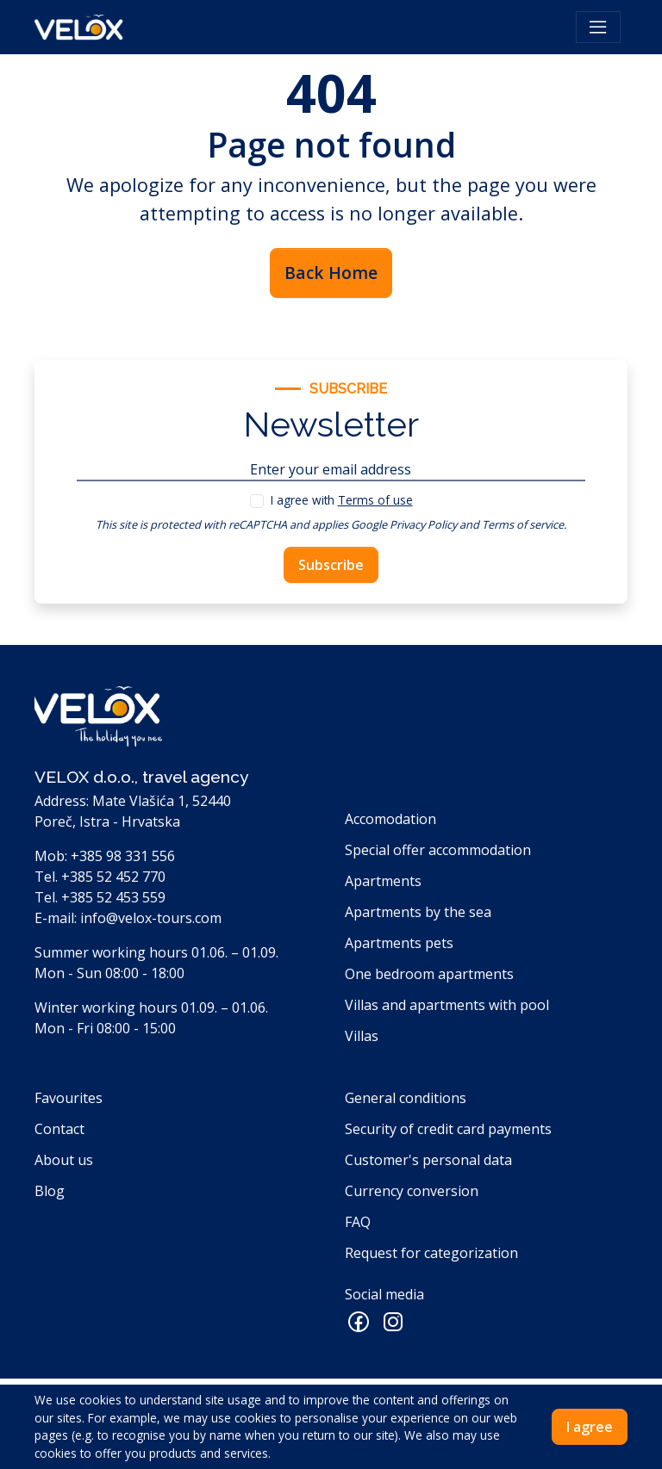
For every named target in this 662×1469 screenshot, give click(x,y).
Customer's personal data (428, 1159)
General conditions (405, 1097)
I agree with (342, 500)
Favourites (68, 1097)
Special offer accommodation (438, 849)
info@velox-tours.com (151, 917)
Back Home (331, 272)
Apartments (383, 880)
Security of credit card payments (448, 1128)
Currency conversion (411, 1190)
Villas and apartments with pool (447, 1004)
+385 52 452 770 (113, 876)
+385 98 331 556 (123, 855)
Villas (361, 1035)
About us (63, 1159)
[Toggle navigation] (598, 27)
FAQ (358, 1221)
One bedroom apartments (429, 973)
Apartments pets (399, 942)
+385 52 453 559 (113, 897)
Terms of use (375, 500)
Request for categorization (431, 1252)
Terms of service (523, 524)
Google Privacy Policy (404, 524)
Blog (49, 1190)
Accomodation (390, 818)
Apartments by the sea (418, 911)
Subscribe (331, 564)
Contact (59, 1128)
